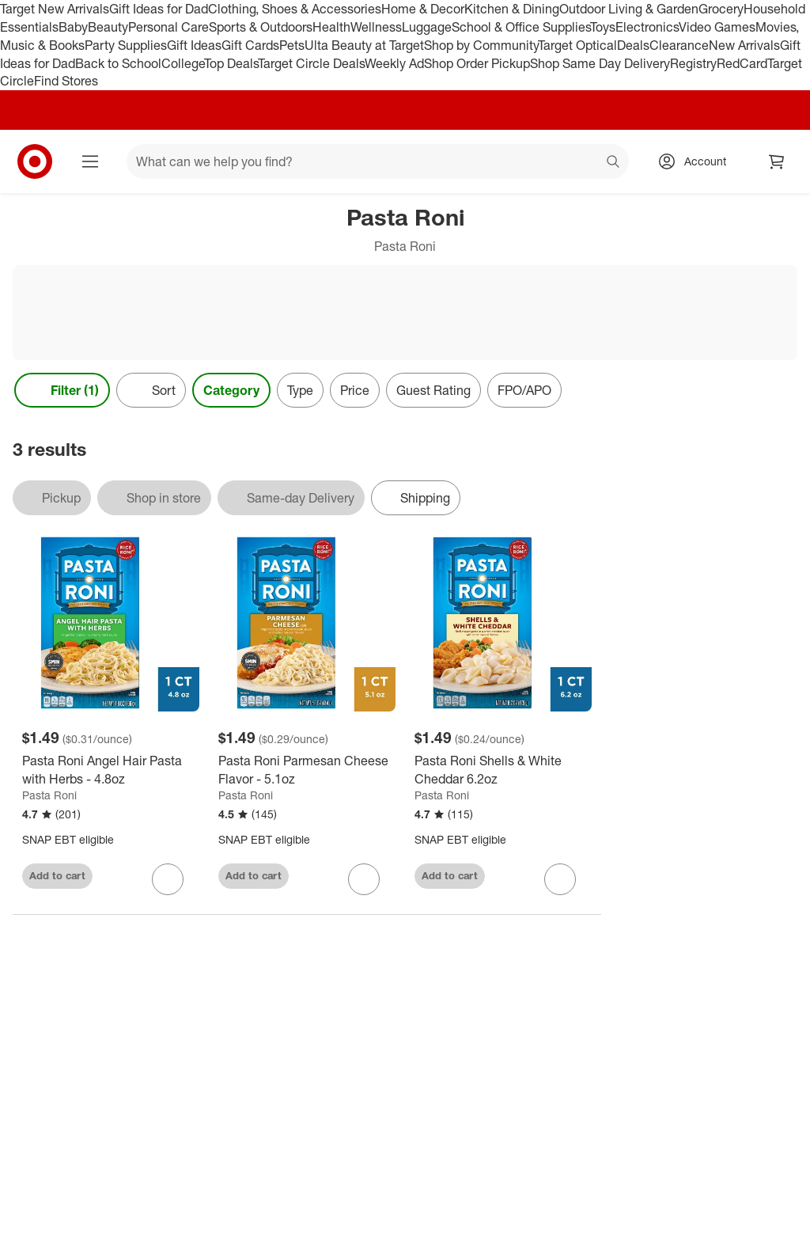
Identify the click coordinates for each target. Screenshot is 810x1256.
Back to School (118, 63)
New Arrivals (744, 45)
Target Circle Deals (311, 63)
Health (331, 27)
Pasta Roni (49, 795)
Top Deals (231, 63)
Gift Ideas (194, 45)
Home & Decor (422, 9)
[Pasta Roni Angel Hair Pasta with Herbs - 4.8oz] (110, 770)
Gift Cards (250, 45)
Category (231, 390)
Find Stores (66, 81)
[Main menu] (90, 161)
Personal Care (168, 27)
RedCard (742, 63)
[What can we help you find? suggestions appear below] (378, 161)
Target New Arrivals (54, 9)
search (614, 163)
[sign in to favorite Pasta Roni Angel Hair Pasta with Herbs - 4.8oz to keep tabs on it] (168, 879)
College (182, 63)
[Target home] (35, 161)
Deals (633, 45)
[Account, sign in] (697, 161)
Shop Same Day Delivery (600, 63)
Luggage (427, 27)
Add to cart (57, 875)
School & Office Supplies (521, 27)
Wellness (376, 27)
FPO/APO (524, 390)
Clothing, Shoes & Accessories (294, 9)
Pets (292, 45)
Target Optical (577, 45)
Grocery (721, 9)
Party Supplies (126, 45)
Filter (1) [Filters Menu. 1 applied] (62, 390)
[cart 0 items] (776, 161)
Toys (602, 27)
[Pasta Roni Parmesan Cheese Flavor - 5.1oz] (307, 770)
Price (354, 390)
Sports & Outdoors (260, 27)
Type (300, 390)
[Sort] (151, 390)
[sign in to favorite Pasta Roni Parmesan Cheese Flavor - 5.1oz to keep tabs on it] (364, 879)
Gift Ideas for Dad (158, 9)
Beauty (108, 27)
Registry (693, 63)
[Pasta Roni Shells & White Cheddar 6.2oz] (503, 770)
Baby (73, 27)
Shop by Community (481, 45)
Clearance (679, 45)
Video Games (717, 27)
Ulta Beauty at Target (364, 45)
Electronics (647, 27)
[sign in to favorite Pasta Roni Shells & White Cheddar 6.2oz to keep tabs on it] (560, 879)
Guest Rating (433, 390)
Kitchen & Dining (511, 9)
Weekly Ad (394, 63)
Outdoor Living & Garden (628, 9)
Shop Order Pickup (477, 63)
